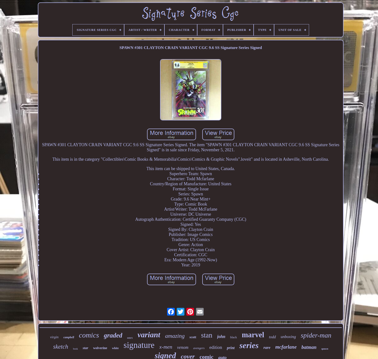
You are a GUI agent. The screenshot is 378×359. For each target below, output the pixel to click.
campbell (68, 337)
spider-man (316, 335)
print (231, 348)
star (85, 348)
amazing (175, 336)
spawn (324, 348)
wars (130, 337)
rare (266, 347)
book (75, 348)
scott (192, 337)
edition (215, 347)
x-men (165, 347)
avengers (199, 348)
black (233, 337)
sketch (60, 346)
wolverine (100, 348)
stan (206, 335)
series (248, 345)
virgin (54, 337)
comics (89, 335)
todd (272, 337)
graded (113, 335)
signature (139, 345)
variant (148, 334)
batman (309, 347)
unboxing (288, 336)
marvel (253, 335)
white (115, 348)
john (221, 336)
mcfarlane (286, 347)
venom (183, 347)
